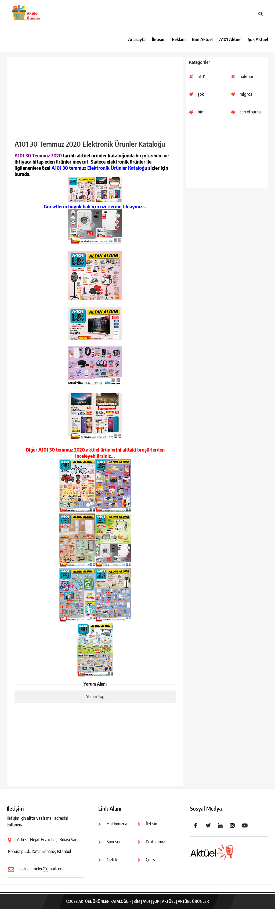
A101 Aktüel (230, 39)
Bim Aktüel (202, 39)
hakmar (247, 76)
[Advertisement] (227, 154)
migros (246, 94)
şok (201, 94)
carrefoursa (250, 111)
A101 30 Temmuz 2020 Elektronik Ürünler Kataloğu (90, 144)
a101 (202, 76)
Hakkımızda (117, 823)
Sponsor (114, 841)
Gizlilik (112, 859)
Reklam (179, 39)
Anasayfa (137, 39)
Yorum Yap (95, 696)
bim (201, 111)
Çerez (151, 859)
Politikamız (155, 841)
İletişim (158, 39)
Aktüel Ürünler (193, 901)
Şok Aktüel (258, 39)
